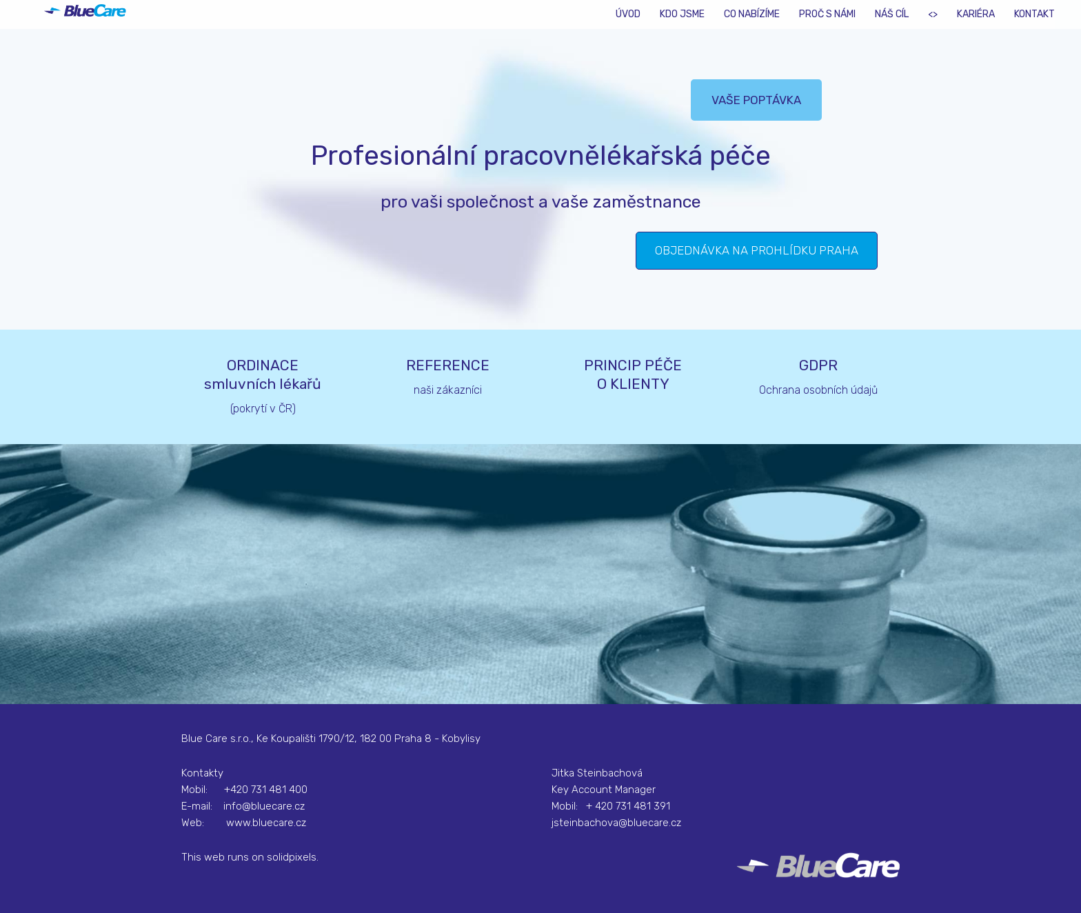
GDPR (818, 365)
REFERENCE (447, 365)
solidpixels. (293, 857)
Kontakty (202, 773)
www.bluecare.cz (266, 822)
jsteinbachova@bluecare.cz (616, 822)
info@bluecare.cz (264, 806)
